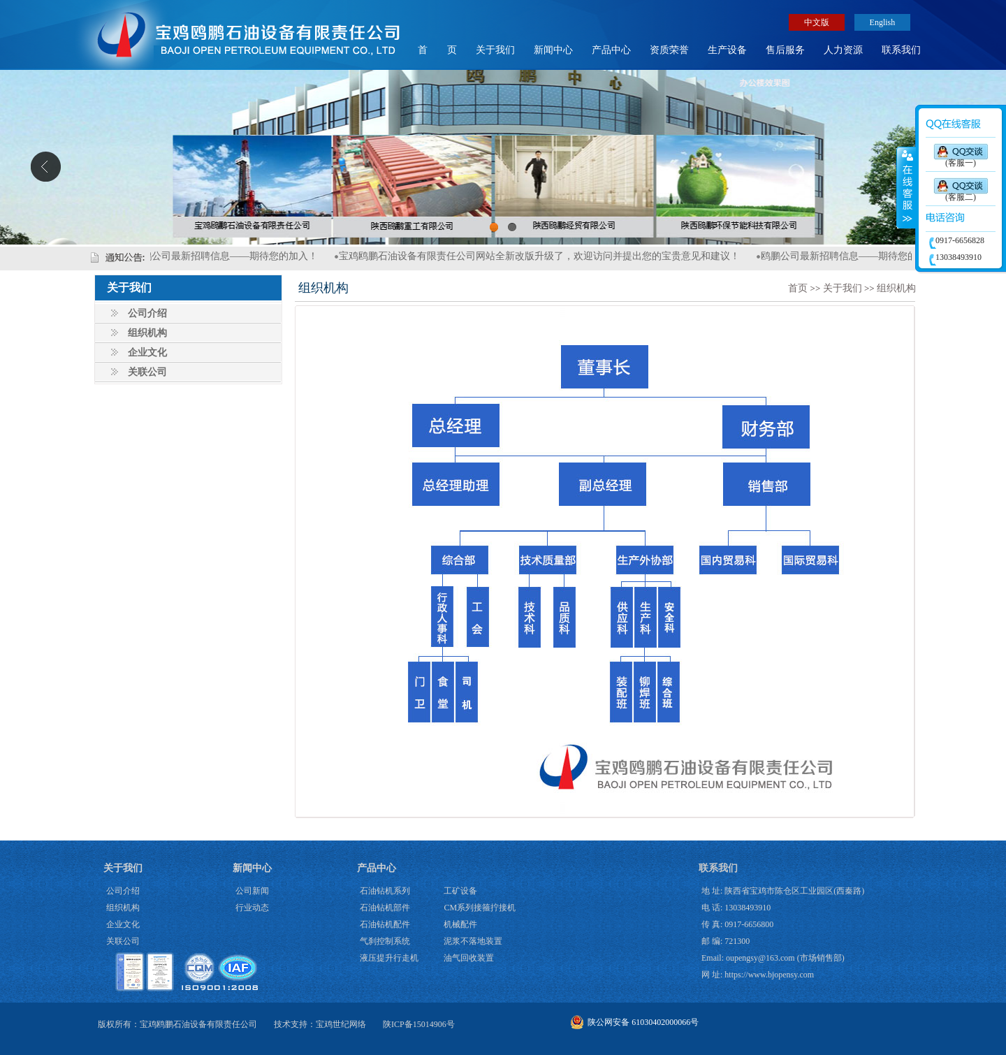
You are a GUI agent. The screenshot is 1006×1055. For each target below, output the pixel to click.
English (883, 22)
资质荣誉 (669, 50)
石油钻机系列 (385, 891)
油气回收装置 (469, 958)
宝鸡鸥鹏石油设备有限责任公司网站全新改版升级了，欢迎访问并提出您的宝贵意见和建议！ (546, 256)
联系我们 (901, 50)
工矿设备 (460, 891)
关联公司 (147, 372)
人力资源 (843, 50)
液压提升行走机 (389, 958)
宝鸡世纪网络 (341, 1024)
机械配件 (460, 924)
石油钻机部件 (385, 907)
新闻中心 (553, 50)
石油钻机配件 (385, 924)
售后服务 (785, 50)
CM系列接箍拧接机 (480, 907)
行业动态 (252, 907)
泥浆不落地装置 (473, 941)
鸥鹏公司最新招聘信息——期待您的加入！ (232, 256)
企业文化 (147, 352)
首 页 (437, 50)
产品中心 (611, 50)
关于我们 (495, 50)
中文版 (816, 22)
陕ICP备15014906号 (419, 1024)
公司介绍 (147, 313)
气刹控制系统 (385, 941)
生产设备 (727, 50)
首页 (798, 288)
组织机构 (147, 333)
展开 (906, 188)
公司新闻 (252, 891)
